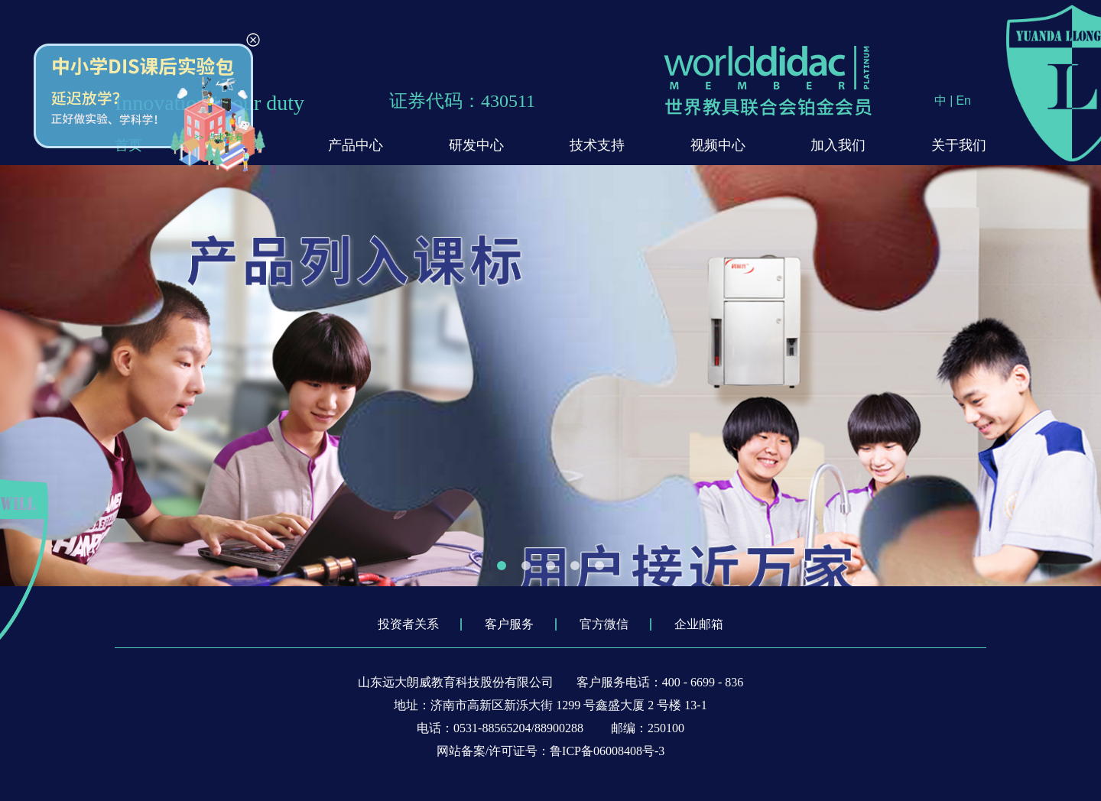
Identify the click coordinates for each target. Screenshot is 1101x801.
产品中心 (355, 145)
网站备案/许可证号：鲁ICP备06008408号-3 (551, 750)
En (963, 100)
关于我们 (958, 145)
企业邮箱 (698, 624)
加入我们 (838, 145)
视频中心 (717, 145)
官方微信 (604, 624)
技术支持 (597, 145)
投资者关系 (408, 624)
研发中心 (476, 145)
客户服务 (509, 624)
